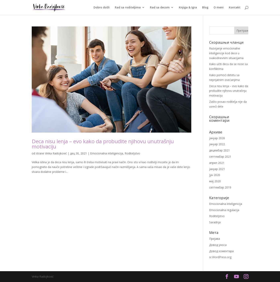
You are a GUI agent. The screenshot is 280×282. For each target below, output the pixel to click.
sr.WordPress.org (220, 257)
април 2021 (216, 163)
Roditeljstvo (132, 153)
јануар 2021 (217, 169)
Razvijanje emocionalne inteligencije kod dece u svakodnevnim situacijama (226, 53)
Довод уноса (218, 245)
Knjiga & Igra (188, 7)
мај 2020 (215, 181)
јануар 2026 (217, 138)
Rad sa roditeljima (128, 7)
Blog (205, 7)
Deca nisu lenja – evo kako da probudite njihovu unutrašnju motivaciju (103, 144)
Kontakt (234, 7)
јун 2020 (214, 175)
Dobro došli (102, 7)
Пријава (214, 239)
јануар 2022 (217, 144)
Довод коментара (221, 251)
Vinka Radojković (56, 153)
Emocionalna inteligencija (106, 153)
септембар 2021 (220, 156)
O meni (219, 7)
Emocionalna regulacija (224, 210)
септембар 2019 (220, 187)
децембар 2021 (219, 150)
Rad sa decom (160, 7)
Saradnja (215, 222)
